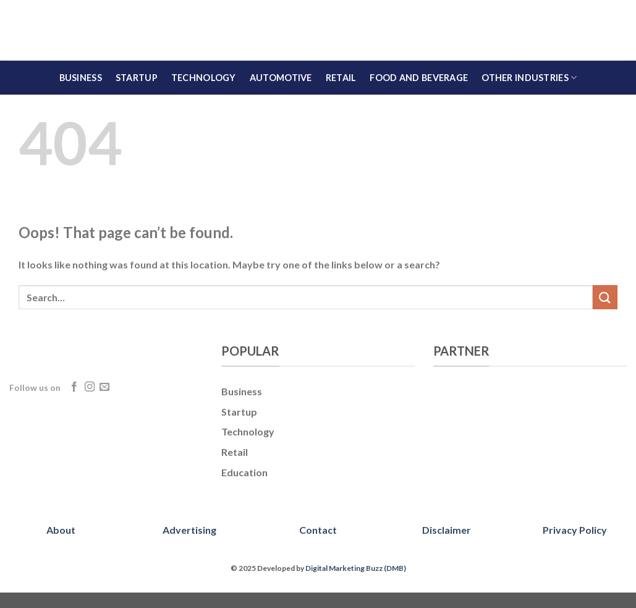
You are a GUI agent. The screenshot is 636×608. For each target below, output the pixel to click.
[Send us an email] (104, 387)
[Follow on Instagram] (90, 387)
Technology (203, 77)
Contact (318, 530)
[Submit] (605, 297)
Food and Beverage (419, 77)
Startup (137, 77)
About (60, 530)
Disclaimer (446, 530)
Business (80, 77)
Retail (341, 77)
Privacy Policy (575, 530)
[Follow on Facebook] (74, 387)
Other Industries (529, 77)
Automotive (281, 77)
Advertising (189, 530)
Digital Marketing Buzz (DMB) (355, 568)
